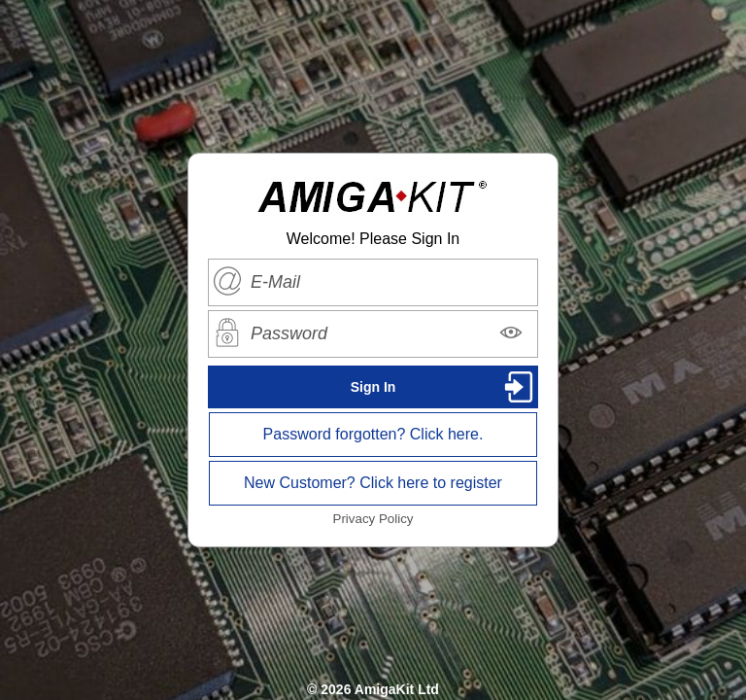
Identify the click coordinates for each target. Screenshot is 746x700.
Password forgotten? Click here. (373, 434)
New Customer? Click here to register (373, 482)
